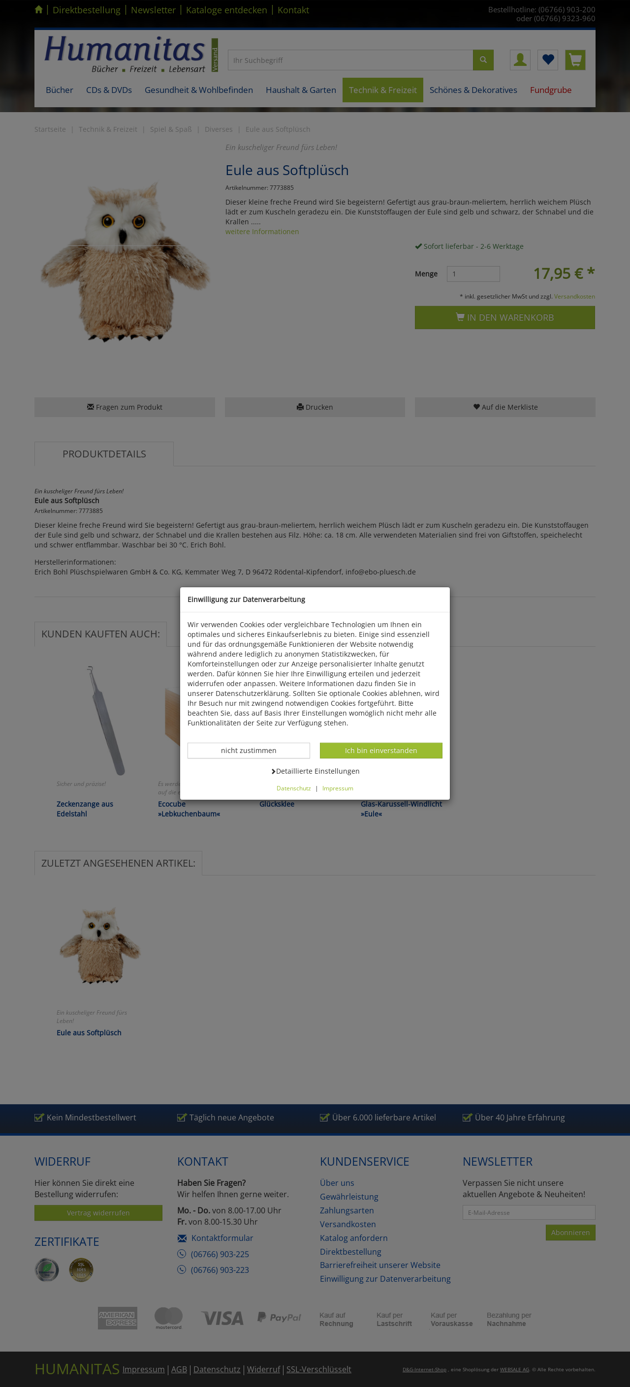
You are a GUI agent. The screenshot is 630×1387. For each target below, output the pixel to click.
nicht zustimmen (253, 750)
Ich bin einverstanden (381, 750)
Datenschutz (294, 788)
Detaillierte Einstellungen (315, 771)
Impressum (337, 788)
